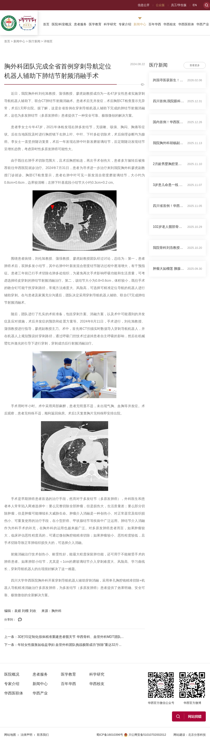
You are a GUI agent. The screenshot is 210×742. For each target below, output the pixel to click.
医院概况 (11, 674)
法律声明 (26, 734)
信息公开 (144, 5)
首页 (46, 24)
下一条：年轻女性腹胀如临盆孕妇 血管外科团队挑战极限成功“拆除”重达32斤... (62, 645)
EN (195, 5)
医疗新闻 (34, 41)
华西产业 (202, 24)
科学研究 (110, 24)
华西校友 (169, 24)
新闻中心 (140, 24)
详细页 (48, 41)
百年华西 (154, 24)
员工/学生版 (178, 5)
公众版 (160, 5)
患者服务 (80, 24)
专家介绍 (125, 24)
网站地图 (10, 734)
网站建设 (179, 734)
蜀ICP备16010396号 (109, 734)
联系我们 (43, 734)
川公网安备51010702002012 (145, 734)
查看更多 (195, 65)
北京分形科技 (197, 734)
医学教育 (95, 24)
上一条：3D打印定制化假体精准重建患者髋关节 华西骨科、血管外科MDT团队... (64, 637)
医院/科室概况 (61, 24)
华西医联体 (186, 24)
